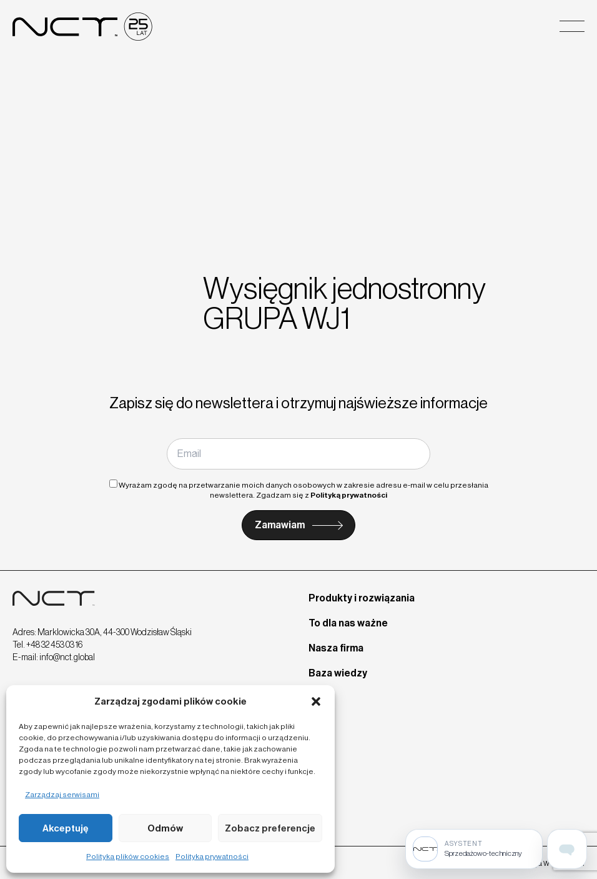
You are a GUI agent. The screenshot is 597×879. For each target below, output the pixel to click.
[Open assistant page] (567, 849)
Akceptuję (65, 828)
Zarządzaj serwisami (62, 794)
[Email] (298, 454)
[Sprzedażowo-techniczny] (474, 849)
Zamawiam (280, 525)
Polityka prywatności (212, 856)
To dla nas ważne (348, 623)
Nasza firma (335, 648)
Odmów (165, 828)
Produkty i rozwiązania (361, 598)
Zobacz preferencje (270, 828)
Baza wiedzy (337, 673)
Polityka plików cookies (127, 856)
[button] (316, 701)
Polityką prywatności (348, 495)
